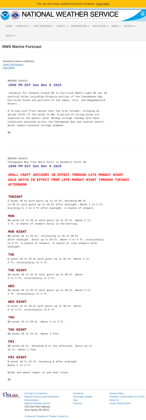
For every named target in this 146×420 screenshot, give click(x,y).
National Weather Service (37, 403)
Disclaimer (78, 393)
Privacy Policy (117, 393)
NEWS (116, 26)
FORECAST (23, 26)
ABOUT (11, 35)
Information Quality (82, 396)
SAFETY (62, 26)
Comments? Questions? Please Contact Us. (46, 416)
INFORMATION (80, 26)
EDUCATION (100, 26)
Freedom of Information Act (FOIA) (127, 396)
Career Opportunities (120, 403)
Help (75, 400)
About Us (114, 400)
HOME (9, 26)
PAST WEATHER (43, 26)
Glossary (77, 403)
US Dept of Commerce (35, 393)
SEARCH (130, 26)
